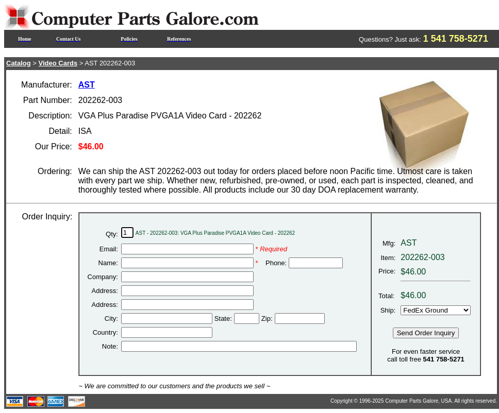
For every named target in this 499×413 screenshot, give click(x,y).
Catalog (18, 63)
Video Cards (58, 63)
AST (86, 84)
